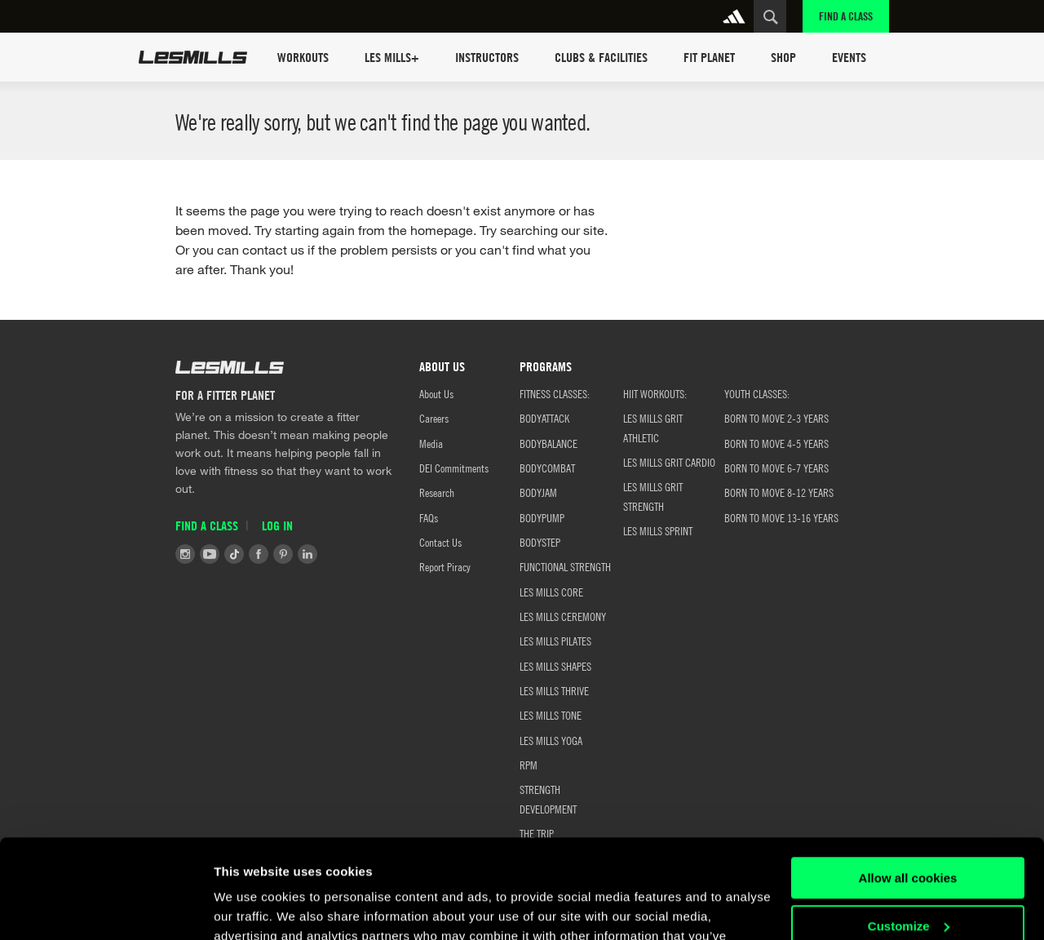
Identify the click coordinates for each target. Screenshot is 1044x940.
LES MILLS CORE (551, 591)
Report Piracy (445, 566)
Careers (434, 417)
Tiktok (234, 554)
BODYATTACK (544, 417)
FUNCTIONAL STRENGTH (565, 566)
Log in (277, 525)
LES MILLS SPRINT (657, 530)
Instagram (185, 554)
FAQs (428, 517)
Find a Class (846, 16)
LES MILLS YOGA (551, 740)
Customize (908, 833)
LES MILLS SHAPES (555, 665)
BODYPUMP (542, 517)
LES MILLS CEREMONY (563, 616)
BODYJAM (538, 492)
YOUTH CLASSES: (757, 393)
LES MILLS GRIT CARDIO (669, 461)
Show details (252, 908)
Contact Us (440, 541)
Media (431, 443)
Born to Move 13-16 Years (781, 517)
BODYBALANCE (548, 443)
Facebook (258, 554)
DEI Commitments (454, 467)
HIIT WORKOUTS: (655, 393)
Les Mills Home (193, 57)
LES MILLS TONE (551, 714)
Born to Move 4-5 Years (776, 443)
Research (436, 492)
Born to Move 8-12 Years (779, 492)
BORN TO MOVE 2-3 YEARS (776, 417)
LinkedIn (307, 554)
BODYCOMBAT (547, 467)
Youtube (209, 554)
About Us (436, 393)
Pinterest (283, 554)
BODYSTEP (540, 541)
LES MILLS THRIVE (554, 690)
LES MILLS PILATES (555, 640)
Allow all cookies (908, 785)
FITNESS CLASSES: (555, 393)
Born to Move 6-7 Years (776, 467)
